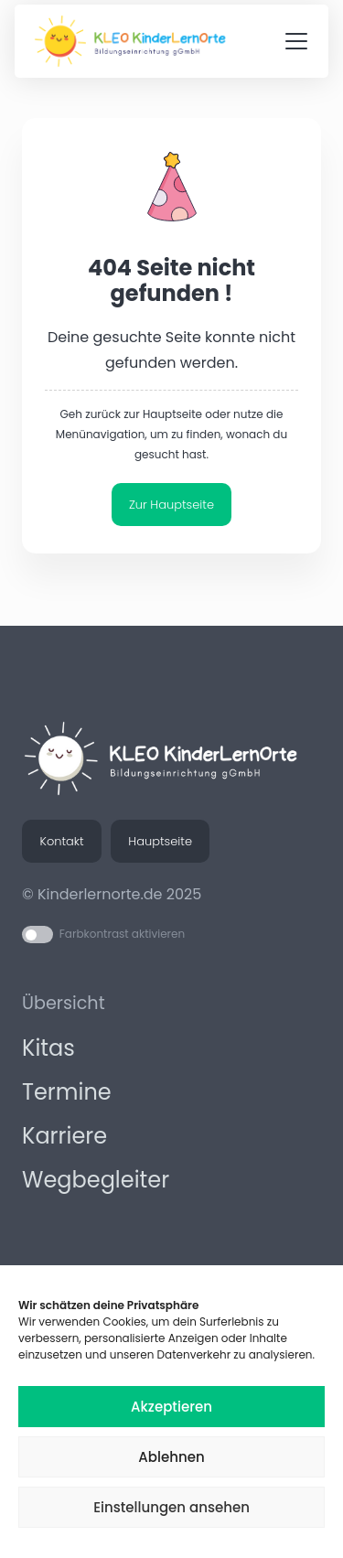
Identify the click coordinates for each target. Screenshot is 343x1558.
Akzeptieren (171, 1406)
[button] (296, 41)
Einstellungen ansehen (171, 1507)
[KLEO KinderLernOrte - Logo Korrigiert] (135, 41)
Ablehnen (171, 1457)
